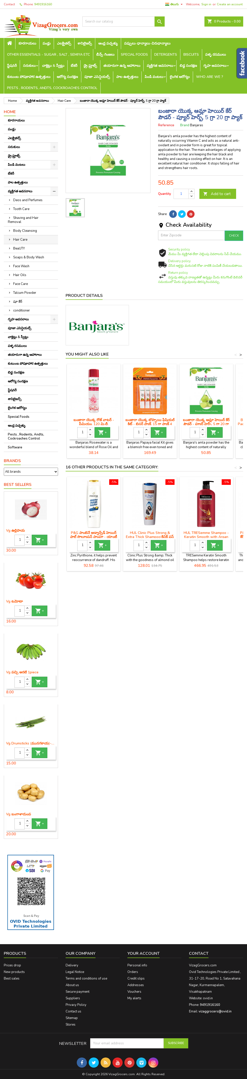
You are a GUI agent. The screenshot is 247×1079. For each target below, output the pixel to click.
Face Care (20, 284)
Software (15, 447)
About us (72, 985)
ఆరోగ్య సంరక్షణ (67, 76)
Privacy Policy (76, 1005)
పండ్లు (47, 43)
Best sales (12, 978)
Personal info (137, 965)
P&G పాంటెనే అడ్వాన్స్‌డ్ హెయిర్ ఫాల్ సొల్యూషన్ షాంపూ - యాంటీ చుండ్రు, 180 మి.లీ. (93, 536)
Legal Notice (75, 972)
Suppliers (73, 998)
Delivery (72, 965)
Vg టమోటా (14, 601)
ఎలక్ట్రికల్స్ (64, 43)
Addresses (135, 985)
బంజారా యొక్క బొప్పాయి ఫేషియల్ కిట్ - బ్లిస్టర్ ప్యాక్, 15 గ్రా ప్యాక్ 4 (150, 422)
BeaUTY (19, 248)
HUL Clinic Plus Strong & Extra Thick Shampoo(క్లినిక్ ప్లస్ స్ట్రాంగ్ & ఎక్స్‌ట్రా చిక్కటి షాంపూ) (150, 536)
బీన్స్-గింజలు (105, 54)
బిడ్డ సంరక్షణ (188, 65)
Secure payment (77, 991)
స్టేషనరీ (12, 65)
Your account (143, 953)
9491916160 (43, 4)
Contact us (73, 1011)
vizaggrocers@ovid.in (215, 1011)
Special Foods (134, 54)
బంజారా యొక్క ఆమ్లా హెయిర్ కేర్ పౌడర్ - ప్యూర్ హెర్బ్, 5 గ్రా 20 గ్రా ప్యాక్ (206, 424)
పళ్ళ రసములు (215, 54)
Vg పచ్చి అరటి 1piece (22, 672)
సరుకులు (29, 65)
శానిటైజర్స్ (85, 43)
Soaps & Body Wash (28, 257)
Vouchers (134, 991)
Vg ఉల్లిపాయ (15, 531)
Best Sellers (17, 484)
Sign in (206, 4)
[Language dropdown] (174, 4)
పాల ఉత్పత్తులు (127, 76)
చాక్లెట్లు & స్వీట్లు (53, 65)
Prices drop (12, 965)
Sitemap (72, 1018)
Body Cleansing (25, 231)
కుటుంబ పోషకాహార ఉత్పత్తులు (28, 76)
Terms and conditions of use (86, 978)
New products (14, 972)
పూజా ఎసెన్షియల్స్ (97, 76)
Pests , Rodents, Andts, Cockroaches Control (52, 88)
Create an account (230, 4)
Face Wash (21, 266)
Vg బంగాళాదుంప (18, 814)
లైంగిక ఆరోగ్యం (180, 76)
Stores (70, 1024)
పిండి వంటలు (154, 76)
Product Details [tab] (84, 295)
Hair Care (20, 239)
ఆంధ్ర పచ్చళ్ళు (108, 43)
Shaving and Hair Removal (23, 220)
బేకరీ (74, 65)
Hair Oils (19, 275)
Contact (9, 4)
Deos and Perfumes (28, 200)
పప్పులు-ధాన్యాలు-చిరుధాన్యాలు (147, 43)
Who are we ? (209, 76)
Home (10, 112)
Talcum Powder (24, 292)
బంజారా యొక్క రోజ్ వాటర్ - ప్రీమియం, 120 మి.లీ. (93, 422)
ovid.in (208, 998)
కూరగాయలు (27, 43)
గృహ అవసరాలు (214, 65)
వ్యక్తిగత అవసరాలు (160, 65)
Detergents (165, 54)
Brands (12, 461)
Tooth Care (21, 209)
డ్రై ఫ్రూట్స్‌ (90, 65)
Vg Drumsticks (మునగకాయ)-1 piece (31, 743)
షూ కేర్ (17, 301)
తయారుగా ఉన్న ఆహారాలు (121, 65)
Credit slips (136, 978)
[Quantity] (19, 540)
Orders (132, 972)
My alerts (134, 998)
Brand (184, 125)
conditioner (21, 310)
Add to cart (217, 194)
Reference (166, 125)
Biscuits (191, 54)
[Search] (123, 21)
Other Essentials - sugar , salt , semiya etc (48, 54)
